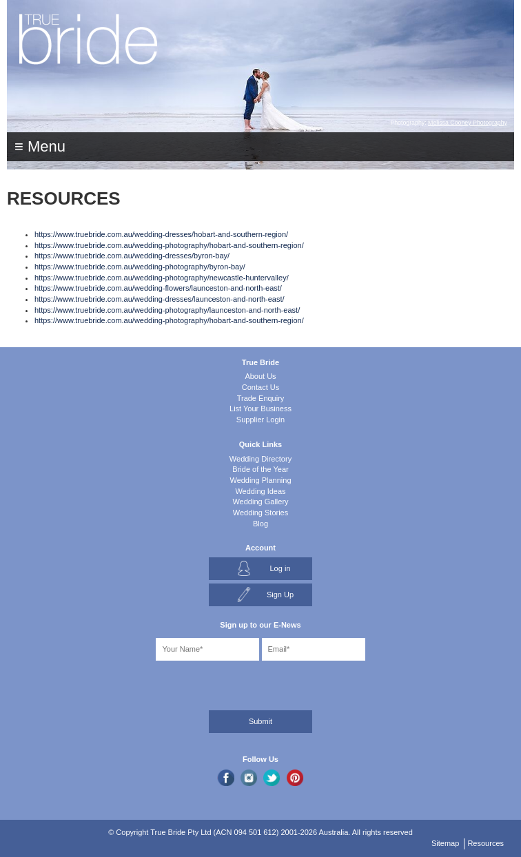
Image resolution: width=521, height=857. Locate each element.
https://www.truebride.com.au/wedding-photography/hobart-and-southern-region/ (169, 245)
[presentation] (80, 683)
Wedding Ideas (260, 491)
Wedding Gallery (260, 501)
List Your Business (260, 408)
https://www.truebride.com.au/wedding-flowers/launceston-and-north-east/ (158, 288)
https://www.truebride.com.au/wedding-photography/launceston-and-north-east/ (167, 310)
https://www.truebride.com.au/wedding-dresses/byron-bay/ (131, 255)
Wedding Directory (260, 459)
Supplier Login (260, 419)
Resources (485, 843)
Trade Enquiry (261, 398)
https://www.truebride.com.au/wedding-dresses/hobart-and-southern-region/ (161, 234)
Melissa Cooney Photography (467, 122)
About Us (260, 376)
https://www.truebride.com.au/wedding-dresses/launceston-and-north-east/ (159, 299)
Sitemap (445, 843)
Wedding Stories (261, 512)
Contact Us (260, 387)
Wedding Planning (260, 480)
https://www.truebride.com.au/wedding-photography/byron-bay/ (139, 266)
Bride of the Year (260, 469)
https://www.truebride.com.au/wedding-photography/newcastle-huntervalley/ (161, 277)
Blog (260, 523)
